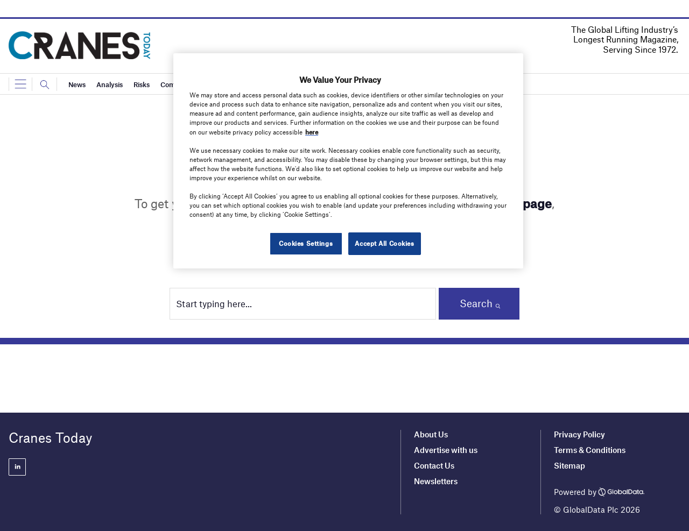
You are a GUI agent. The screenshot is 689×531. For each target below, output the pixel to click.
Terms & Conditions (589, 450)
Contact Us (434, 465)
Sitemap (569, 465)
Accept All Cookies (384, 243)
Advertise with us (445, 450)
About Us (431, 434)
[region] (348, 160)
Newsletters (436, 481)
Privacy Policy (579, 434)
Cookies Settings (306, 243)
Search (476, 303)
